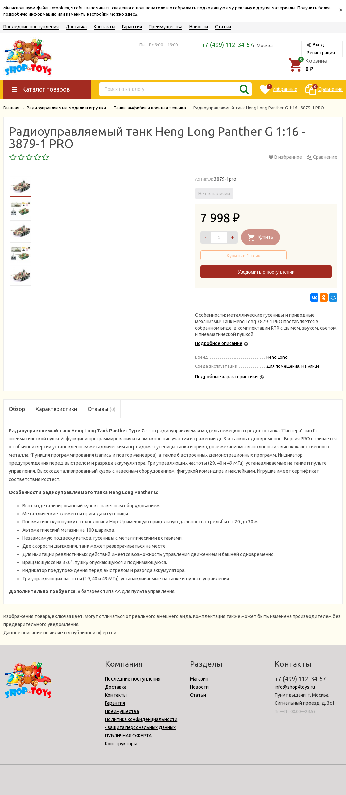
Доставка (76, 26)
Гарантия (132, 26)
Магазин (199, 679)
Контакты (104, 26)
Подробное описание (218, 343)
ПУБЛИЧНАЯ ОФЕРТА (128, 735)
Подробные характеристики (226, 376)
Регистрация (321, 52)
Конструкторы (121, 743)
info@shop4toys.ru (295, 687)
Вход (318, 44)
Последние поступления (31, 26)
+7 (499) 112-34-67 (227, 44)
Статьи (223, 26)
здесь (131, 13)
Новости (198, 26)
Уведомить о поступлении (266, 272)
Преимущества (165, 26)
